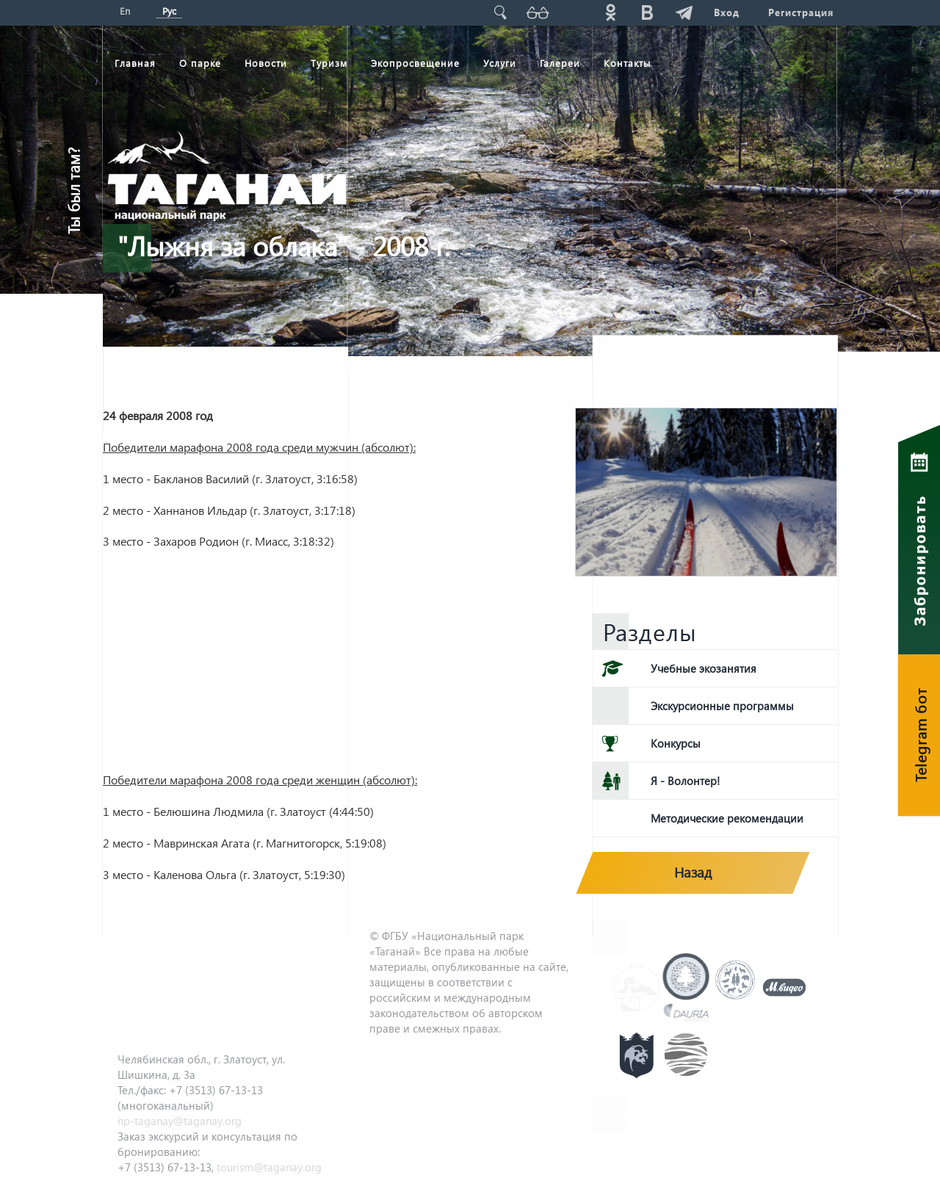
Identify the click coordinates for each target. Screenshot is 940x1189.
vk (647, 12)
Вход (726, 12)
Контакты (627, 63)
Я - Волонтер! (685, 780)
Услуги (499, 63)
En (125, 10)
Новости (266, 63)
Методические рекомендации (727, 818)
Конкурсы (676, 743)
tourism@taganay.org (269, 1167)
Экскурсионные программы (722, 705)
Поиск (500, 12)
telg (683, 12)
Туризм (329, 63)
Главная (135, 63)
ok (610, 12)
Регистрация (801, 12)
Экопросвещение (415, 63)
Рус (169, 10)
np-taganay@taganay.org (180, 1120)
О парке (200, 63)
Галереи (560, 63)
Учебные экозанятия (703, 668)
